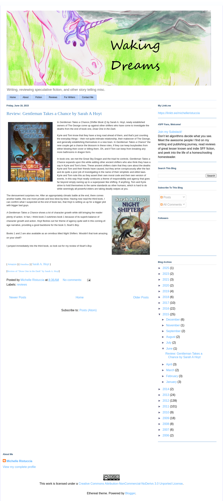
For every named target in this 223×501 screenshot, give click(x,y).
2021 (166, 279)
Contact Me (87, 97)
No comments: (73, 279)
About (25, 97)
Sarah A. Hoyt (40, 264)
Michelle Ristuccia (19, 461)
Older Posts (141, 297)
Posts (165, 197)
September (174, 331)
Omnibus (24, 264)
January (171, 381)
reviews (22, 284)
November (173, 325)
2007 (166, 429)
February (172, 376)
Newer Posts (17, 297)
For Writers (69, 97)
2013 (166, 394)
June (169, 348)
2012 (166, 400)
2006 (166, 435)
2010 (166, 412)
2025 (166, 268)
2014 (166, 389)
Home (13, 97)
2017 (166, 302)
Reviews (53, 97)
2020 (166, 285)
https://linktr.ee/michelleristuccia (179, 113)
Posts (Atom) (88, 310)
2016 (166, 308)
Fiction (38, 97)
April (169, 364)
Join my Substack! (170, 131)
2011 (166, 406)
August (171, 336)
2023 (166, 273)
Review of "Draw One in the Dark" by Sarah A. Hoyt (33, 271)
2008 (166, 423)
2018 (166, 297)
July (169, 342)
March (170, 370)
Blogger (130, 493)
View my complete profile (19, 466)
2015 (166, 314)
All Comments (171, 204)
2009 (166, 418)
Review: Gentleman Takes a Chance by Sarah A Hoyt (54, 113)
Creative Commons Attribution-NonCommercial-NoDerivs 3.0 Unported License (131, 483)
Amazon (12, 264)
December (173, 319)
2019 (166, 291)
